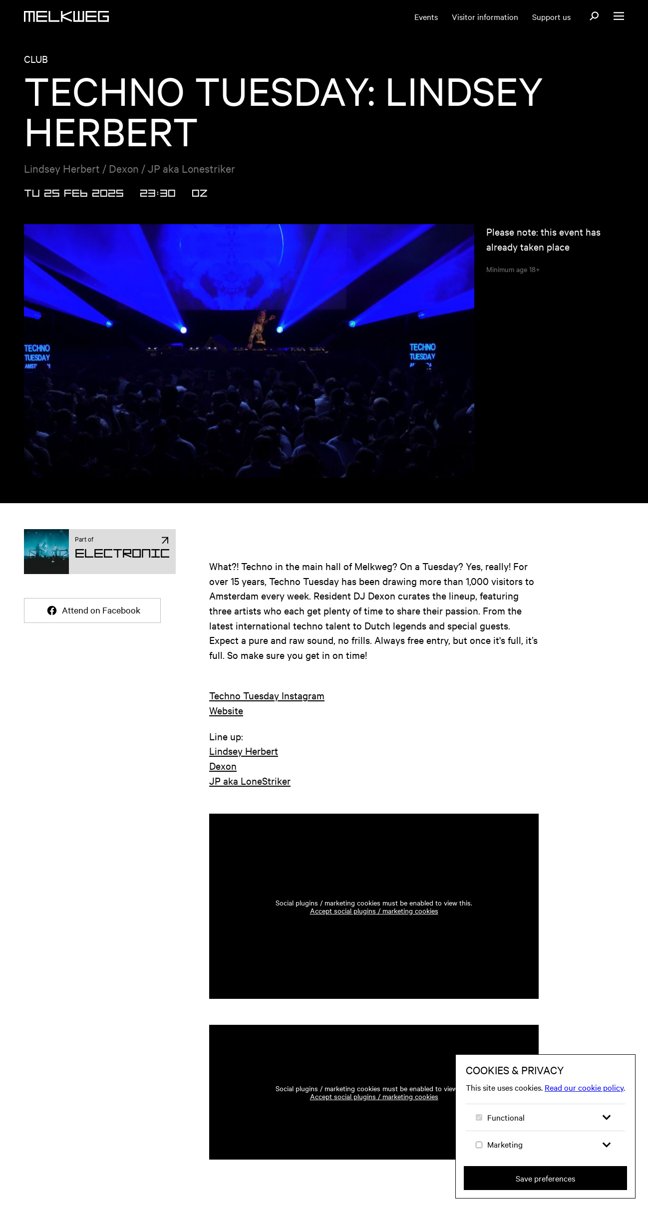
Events (426, 16)
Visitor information (485, 16)
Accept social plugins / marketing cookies (374, 910)
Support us (551, 16)
